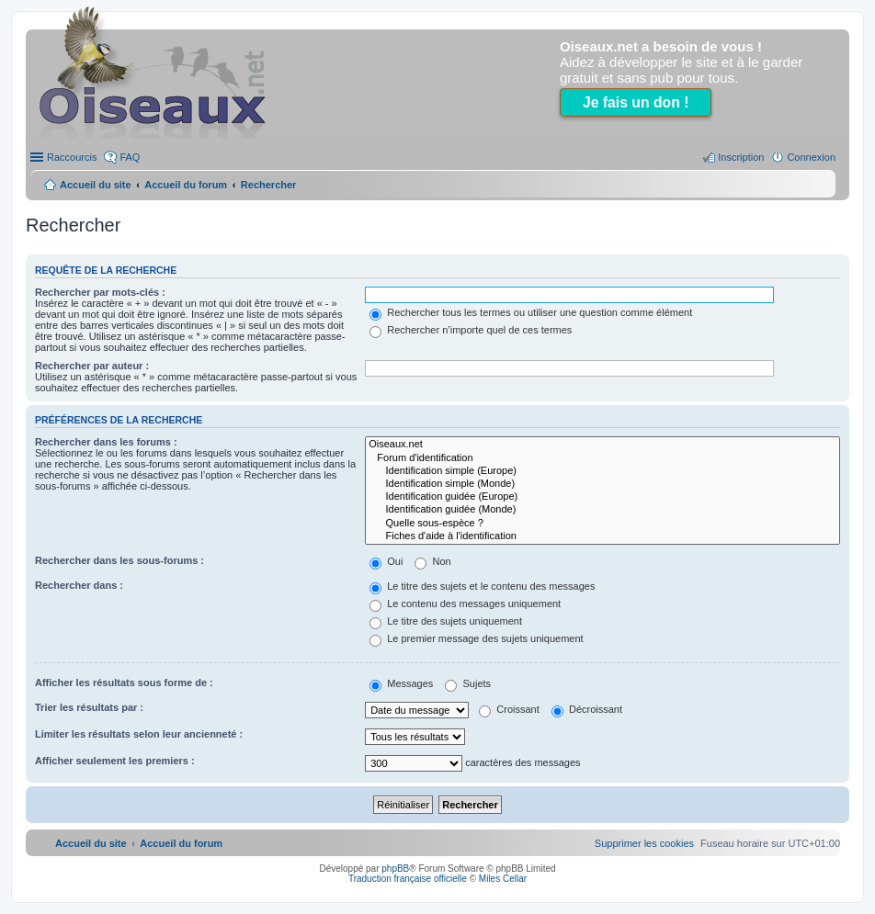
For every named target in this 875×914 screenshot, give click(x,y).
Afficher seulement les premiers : (115, 760)
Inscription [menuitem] (741, 157)
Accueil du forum (185, 184)
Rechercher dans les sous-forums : (119, 560)
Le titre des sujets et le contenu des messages (482, 586)
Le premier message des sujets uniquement (476, 638)
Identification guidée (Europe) (602, 497)
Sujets (468, 683)
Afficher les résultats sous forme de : (124, 682)
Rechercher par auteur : (92, 365)
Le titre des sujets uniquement (445, 620)
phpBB (395, 868)
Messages (401, 683)
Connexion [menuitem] (811, 157)
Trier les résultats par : (89, 707)
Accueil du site (95, 184)
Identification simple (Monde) (602, 484)
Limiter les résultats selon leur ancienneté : (139, 733)
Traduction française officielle (407, 879)
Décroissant (586, 709)
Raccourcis (72, 157)
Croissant (509, 709)
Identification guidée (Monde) (602, 509)
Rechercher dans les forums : (106, 441)
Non (432, 561)
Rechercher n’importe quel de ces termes (470, 329)
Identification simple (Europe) (602, 471)
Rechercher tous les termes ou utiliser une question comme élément (530, 312)
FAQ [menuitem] (129, 157)
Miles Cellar (503, 879)
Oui (386, 561)
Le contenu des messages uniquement (465, 603)
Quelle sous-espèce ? (602, 523)
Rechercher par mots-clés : (100, 292)
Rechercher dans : (79, 585)
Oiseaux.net (602, 444)
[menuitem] (644, 843)
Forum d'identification (602, 458)
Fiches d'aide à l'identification (602, 536)
